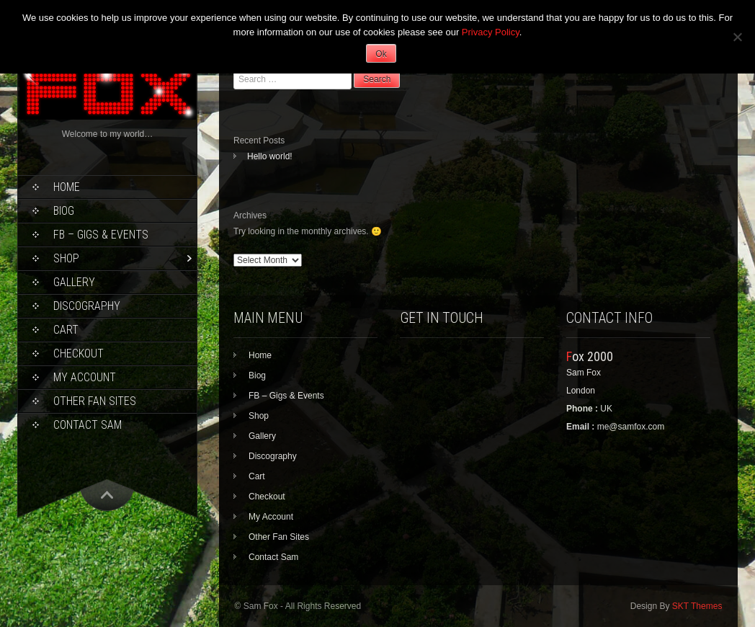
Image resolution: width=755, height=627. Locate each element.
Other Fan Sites (94, 401)
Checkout (78, 353)
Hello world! (269, 156)
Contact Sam (87, 425)
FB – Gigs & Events (100, 234)
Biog (63, 211)
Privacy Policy (490, 32)
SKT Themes (697, 606)
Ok (380, 54)
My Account (84, 377)
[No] (737, 37)
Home (66, 187)
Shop (66, 258)
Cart (66, 330)
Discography (86, 306)
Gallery (74, 282)
